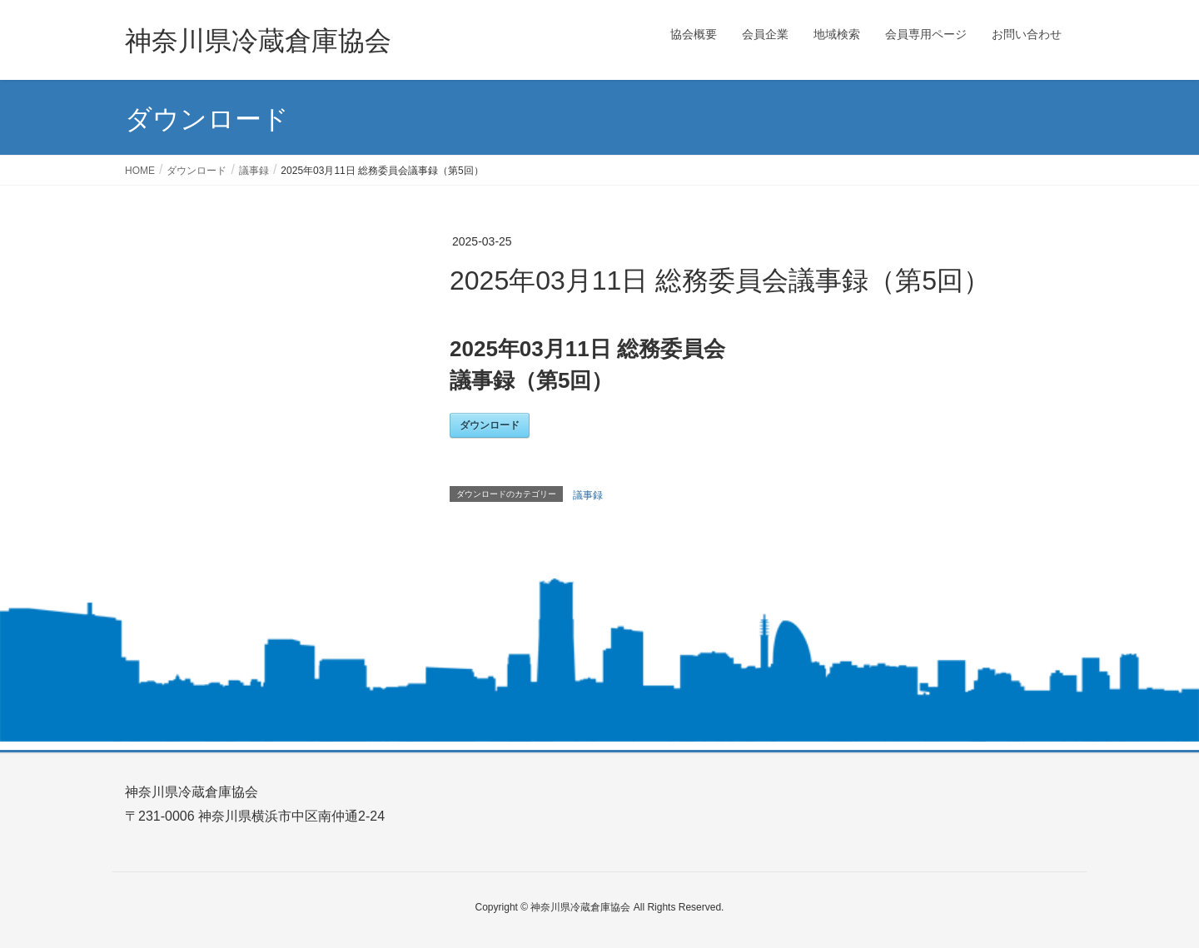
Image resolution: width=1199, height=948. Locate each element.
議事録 (588, 495)
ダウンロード (490, 425)
